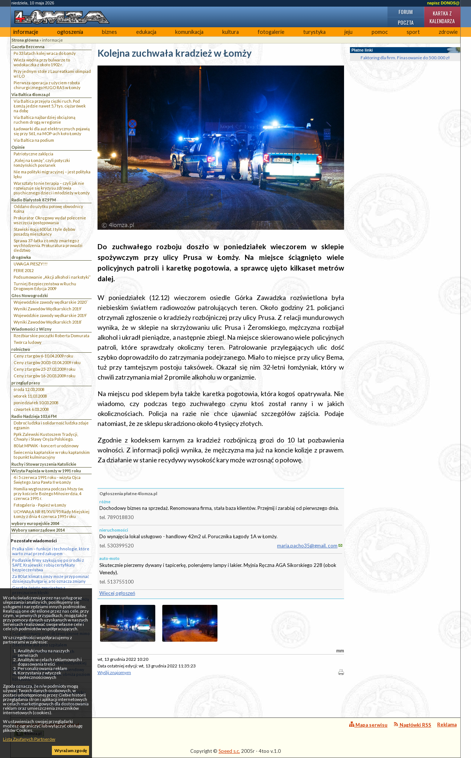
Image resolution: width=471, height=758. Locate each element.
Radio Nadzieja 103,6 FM (34, 416)
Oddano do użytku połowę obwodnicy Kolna (48, 209)
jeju (348, 32)
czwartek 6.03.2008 (31, 409)
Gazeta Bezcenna (28, 46)
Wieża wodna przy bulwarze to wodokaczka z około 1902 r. (42, 62)
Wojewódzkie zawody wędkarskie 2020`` (51, 302)
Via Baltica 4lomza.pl (30, 94)
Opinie (18, 147)
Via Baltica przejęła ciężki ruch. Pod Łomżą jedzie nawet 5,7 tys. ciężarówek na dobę (50, 106)
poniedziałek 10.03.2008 (36, 402)
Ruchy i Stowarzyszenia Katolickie (43, 464)
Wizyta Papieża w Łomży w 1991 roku (46, 470)
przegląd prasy (25, 382)
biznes (109, 32)
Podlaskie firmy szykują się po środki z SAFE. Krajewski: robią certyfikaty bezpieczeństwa (48, 565)
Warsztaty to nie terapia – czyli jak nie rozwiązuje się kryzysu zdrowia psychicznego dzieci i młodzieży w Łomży (52, 188)
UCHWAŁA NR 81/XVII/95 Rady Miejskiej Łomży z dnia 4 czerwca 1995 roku (51, 514)
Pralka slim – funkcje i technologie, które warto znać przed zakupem (50, 551)
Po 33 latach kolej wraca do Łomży (45, 53)
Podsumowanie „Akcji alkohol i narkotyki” (52, 277)
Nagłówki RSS (412, 725)
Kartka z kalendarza (442, 17)
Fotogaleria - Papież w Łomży (40, 505)
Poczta (406, 22)
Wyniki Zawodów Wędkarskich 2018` (48, 322)
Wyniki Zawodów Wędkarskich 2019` (48, 308)
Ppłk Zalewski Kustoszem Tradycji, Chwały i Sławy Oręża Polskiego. (46, 436)
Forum (405, 11)
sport (413, 32)
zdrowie (448, 32)
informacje (25, 32)
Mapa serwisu (368, 725)
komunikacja (189, 32)
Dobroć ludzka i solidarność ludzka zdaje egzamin (51, 425)
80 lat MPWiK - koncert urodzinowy (46, 445)
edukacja (146, 32)
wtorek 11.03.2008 (30, 396)
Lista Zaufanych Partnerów (29, 739)
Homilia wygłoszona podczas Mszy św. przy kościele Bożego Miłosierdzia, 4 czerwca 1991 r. (49, 493)
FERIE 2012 (23, 270)
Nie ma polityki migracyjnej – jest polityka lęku (52, 174)
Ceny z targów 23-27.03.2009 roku (44, 369)
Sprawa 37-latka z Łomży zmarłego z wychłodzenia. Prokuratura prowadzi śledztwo (48, 245)
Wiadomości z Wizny (31, 329)
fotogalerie (271, 32)
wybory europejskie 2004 (35, 523)
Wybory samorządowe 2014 (38, 530)
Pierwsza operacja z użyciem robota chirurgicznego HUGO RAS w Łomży (47, 85)
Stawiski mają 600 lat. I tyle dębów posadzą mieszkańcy (44, 231)
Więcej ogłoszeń (117, 593)
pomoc (380, 32)
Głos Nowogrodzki (29, 295)
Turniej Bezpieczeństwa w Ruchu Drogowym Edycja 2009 (45, 286)
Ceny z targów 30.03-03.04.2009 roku (47, 362)
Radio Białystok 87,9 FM (33, 199)
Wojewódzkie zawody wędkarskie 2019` (50, 315)
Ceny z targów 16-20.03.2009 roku (44, 375)
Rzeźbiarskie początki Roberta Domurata (51, 335)
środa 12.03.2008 (29, 389)
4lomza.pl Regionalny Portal (46, 729)
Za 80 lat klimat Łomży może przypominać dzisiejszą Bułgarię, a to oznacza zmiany (50, 579)
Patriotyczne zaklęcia (33, 153)
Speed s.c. (229, 751)
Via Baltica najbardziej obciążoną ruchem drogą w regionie (44, 119)
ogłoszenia (70, 32)
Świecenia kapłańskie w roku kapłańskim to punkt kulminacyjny (52, 454)
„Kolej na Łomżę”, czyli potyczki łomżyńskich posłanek (42, 163)
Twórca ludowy (28, 342)
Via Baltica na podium (34, 140)
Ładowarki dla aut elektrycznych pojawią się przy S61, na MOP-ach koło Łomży (52, 131)
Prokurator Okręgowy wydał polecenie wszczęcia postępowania (50, 220)
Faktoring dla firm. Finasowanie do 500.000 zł (405, 57)
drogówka (21, 257)
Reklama (447, 724)
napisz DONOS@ (443, 3)
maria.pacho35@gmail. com (307, 546)
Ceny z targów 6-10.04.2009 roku (43, 355)
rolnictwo (20, 349)
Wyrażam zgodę (70, 750)
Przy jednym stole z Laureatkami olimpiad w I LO (52, 73)
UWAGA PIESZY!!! (30, 263)
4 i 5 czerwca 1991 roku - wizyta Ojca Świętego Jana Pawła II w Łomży (47, 479)
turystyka (314, 32)
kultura (230, 32)
